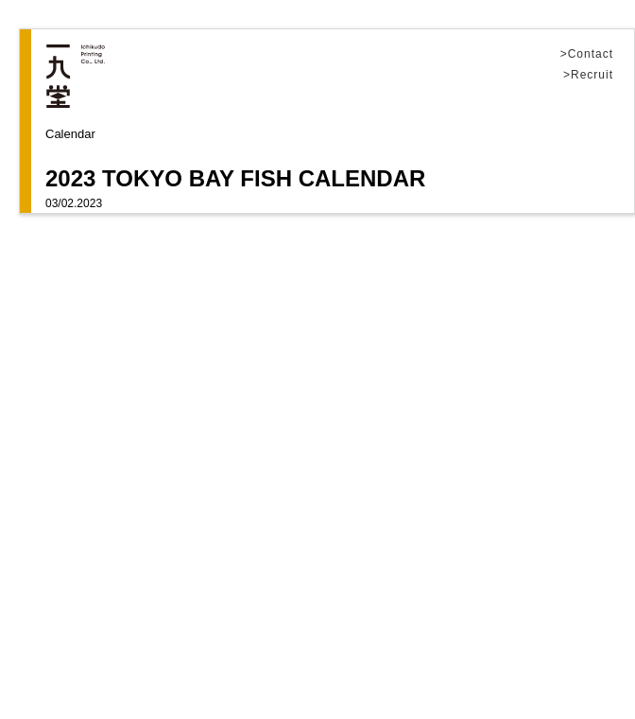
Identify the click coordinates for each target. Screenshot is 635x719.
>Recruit (588, 75)
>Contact (586, 54)
